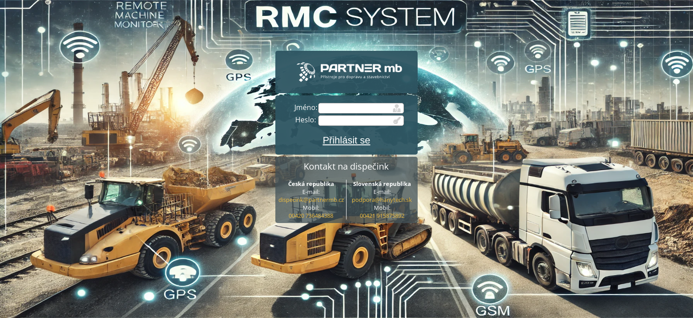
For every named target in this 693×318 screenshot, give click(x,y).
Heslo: (305, 120)
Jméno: (305, 107)
